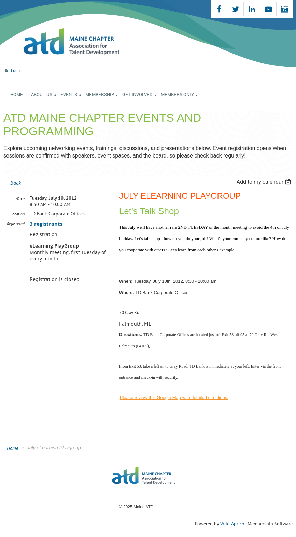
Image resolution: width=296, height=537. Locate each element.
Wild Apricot (233, 524)
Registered (16, 223)
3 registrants (46, 223)
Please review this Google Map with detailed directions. (174, 397)
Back (15, 182)
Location (17, 214)
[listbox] (264, 182)
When (20, 198)
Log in (16, 70)
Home (12, 448)
